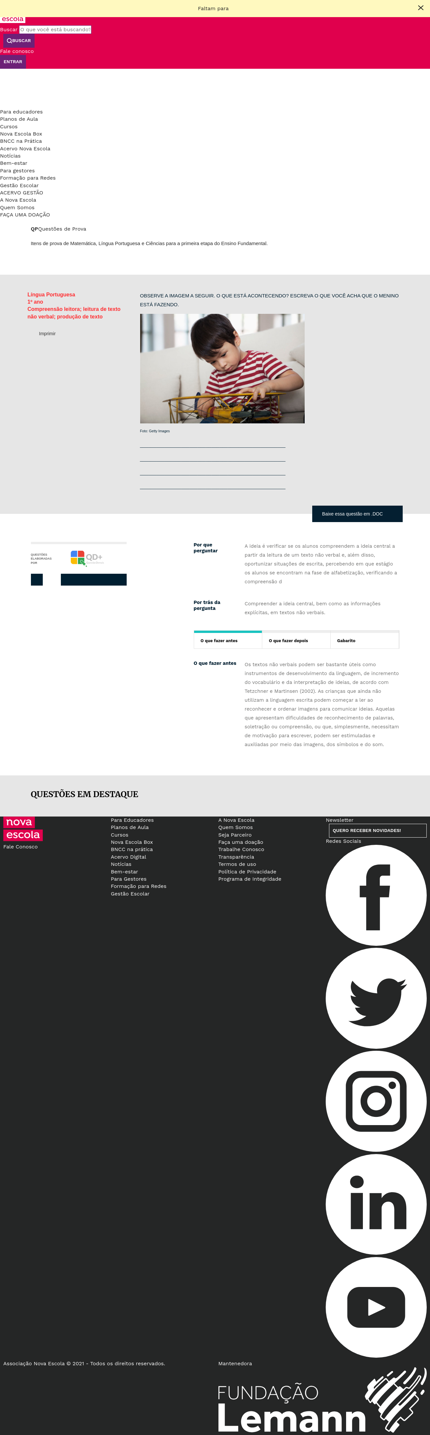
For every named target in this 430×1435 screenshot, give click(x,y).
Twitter (92, 580)
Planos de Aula (19, 119)
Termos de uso (237, 864)
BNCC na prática (132, 849)
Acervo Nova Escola (25, 148)
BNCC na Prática (21, 141)
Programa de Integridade (250, 879)
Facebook (79, 580)
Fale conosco (17, 51)
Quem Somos (17, 207)
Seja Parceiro (235, 835)
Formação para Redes (28, 178)
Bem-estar (13, 163)
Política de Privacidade (247, 872)
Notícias (10, 156)
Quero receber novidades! (367, 830)
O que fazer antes (219, 640)
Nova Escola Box (21, 134)
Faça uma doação (25, 215)
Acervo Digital (128, 857)
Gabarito (346, 640)
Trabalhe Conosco (241, 849)
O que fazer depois (288, 640)
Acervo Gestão (21, 192)
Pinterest (106, 580)
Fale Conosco (20, 846)
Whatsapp (119, 580)
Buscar (8, 29)
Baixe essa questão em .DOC (352, 513)
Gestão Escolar (19, 185)
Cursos (9, 126)
